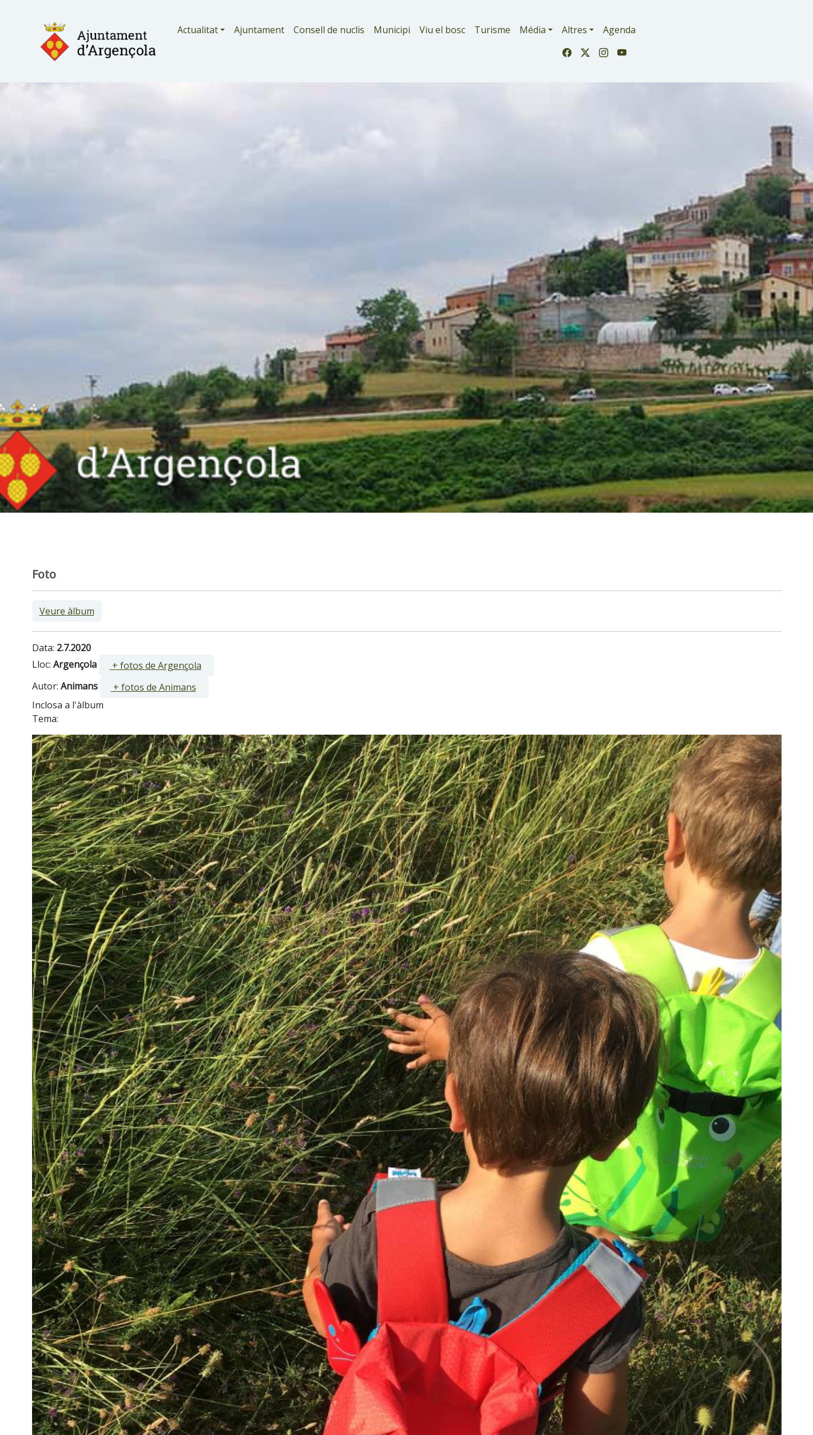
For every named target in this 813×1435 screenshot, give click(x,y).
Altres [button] (574, 29)
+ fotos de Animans (153, 687)
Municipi (392, 29)
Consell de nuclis (329, 29)
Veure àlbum (66, 611)
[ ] (156, 665)
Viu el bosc (442, 29)
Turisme (492, 29)
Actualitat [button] (197, 29)
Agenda (619, 29)
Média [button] (532, 29)
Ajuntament (259, 29)
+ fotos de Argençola (155, 665)
